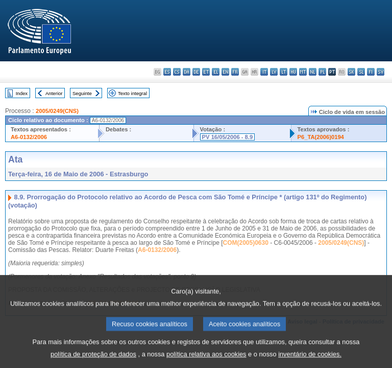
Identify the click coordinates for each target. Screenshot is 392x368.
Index (22, 93)
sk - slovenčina (351, 72)
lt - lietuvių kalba (283, 72)
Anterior (54, 93)
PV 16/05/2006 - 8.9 (227, 137)
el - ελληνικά (215, 72)
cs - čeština (177, 72)
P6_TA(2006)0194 (321, 137)
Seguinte (82, 93)
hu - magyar (293, 72)
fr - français (235, 72)
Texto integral (132, 93)
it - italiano (264, 72)
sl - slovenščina (361, 72)
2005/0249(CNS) (57, 111)
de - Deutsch (196, 72)
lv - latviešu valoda (274, 72)
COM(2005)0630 (245, 242)
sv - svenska (380, 72)
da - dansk (186, 72)
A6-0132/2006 (29, 137)
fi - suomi (371, 72)
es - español (167, 72)
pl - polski (322, 72)
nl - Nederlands (312, 72)
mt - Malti (303, 72)
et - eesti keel (206, 72)
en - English (225, 72)
